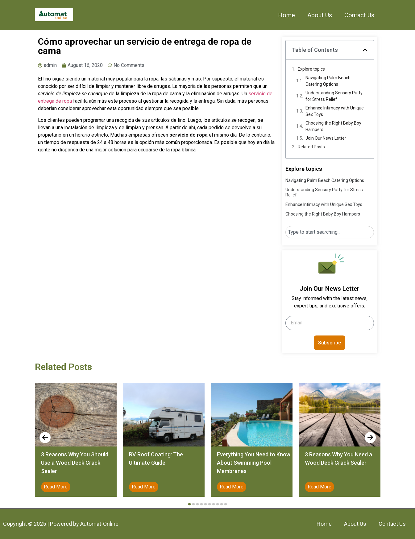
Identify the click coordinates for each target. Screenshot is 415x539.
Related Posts (311, 146)
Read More (56, 487)
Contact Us (359, 15)
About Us (319, 15)
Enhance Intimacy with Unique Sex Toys (334, 111)
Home (286, 15)
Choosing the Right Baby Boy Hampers (333, 126)
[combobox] (329, 232)
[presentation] (45, 437)
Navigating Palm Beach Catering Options (328, 81)
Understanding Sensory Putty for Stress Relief (334, 96)
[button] (365, 49)
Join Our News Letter (325, 138)
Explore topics (311, 69)
